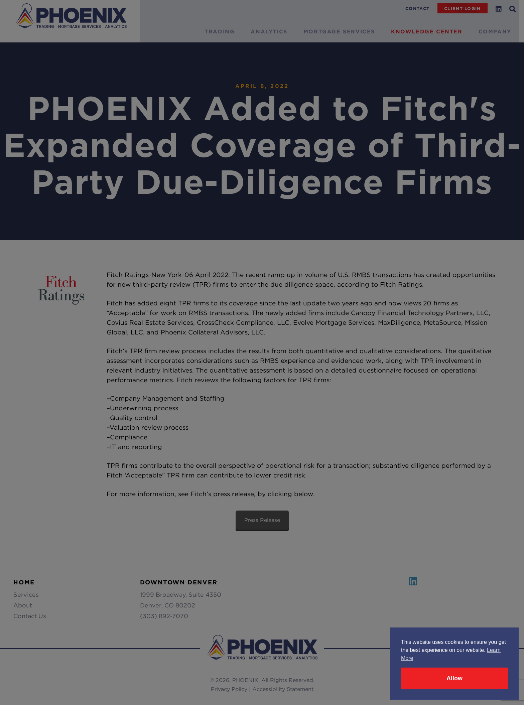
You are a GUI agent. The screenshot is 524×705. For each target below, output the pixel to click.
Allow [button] (454, 678)
